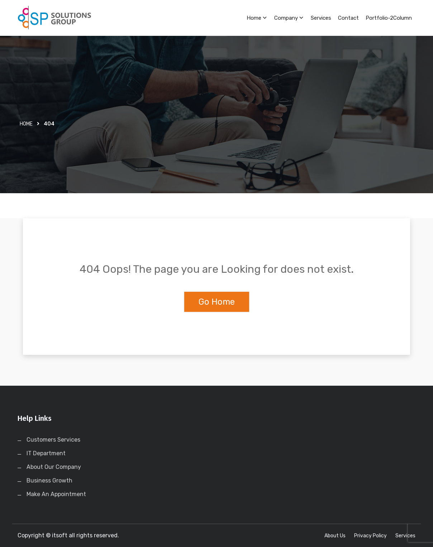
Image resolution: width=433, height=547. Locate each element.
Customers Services (53, 439)
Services (321, 18)
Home (257, 18)
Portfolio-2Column (389, 18)
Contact (348, 18)
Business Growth (49, 480)
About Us (335, 536)
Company (289, 18)
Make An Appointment (56, 494)
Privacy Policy (370, 536)
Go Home (217, 302)
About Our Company (54, 466)
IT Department (46, 453)
